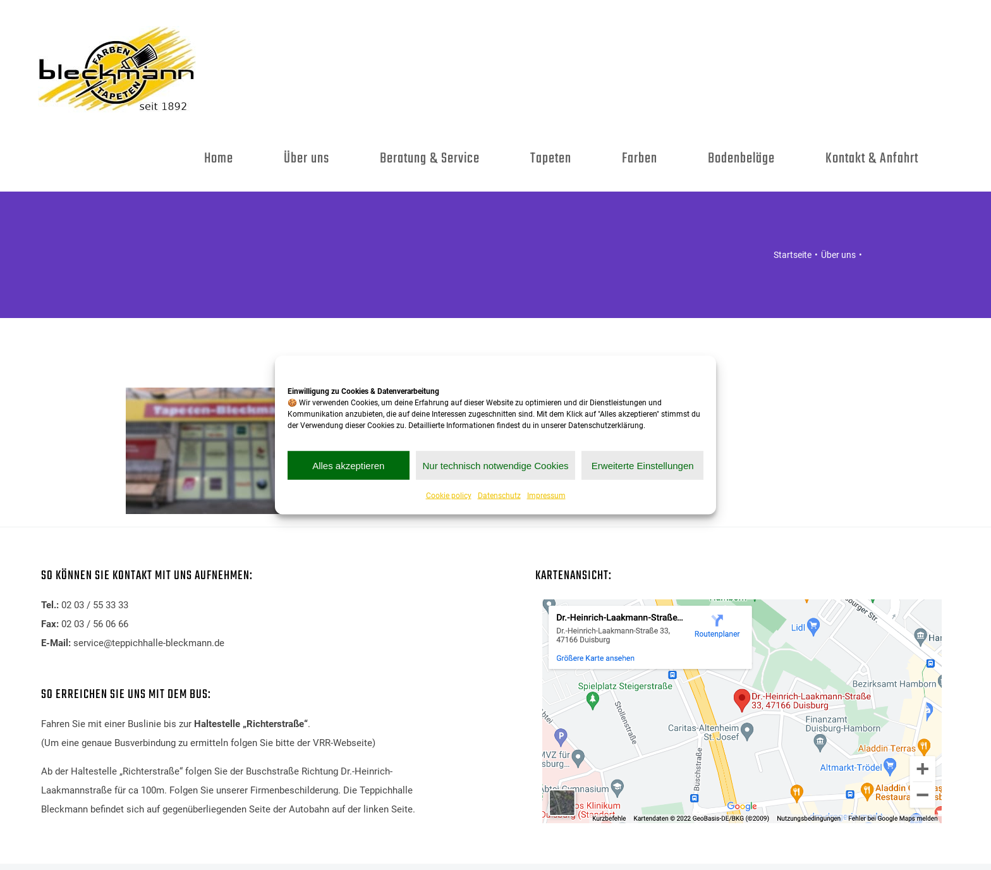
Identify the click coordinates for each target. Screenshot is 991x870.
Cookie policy (448, 495)
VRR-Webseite (342, 743)
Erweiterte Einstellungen (643, 465)
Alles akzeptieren (348, 465)
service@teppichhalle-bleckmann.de (148, 643)
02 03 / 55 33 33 (94, 605)
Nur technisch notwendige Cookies (496, 465)
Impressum (546, 495)
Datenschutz (499, 495)
